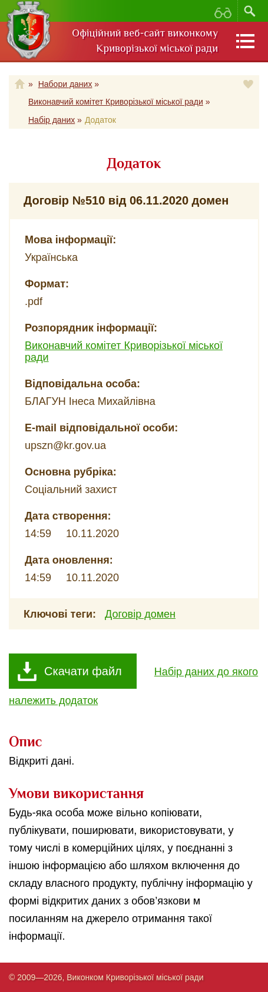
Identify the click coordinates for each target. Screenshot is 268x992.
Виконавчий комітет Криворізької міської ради (115, 101)
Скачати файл (83, 671)
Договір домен (140, 614)
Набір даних (51, 120)
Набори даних (65, 84)
